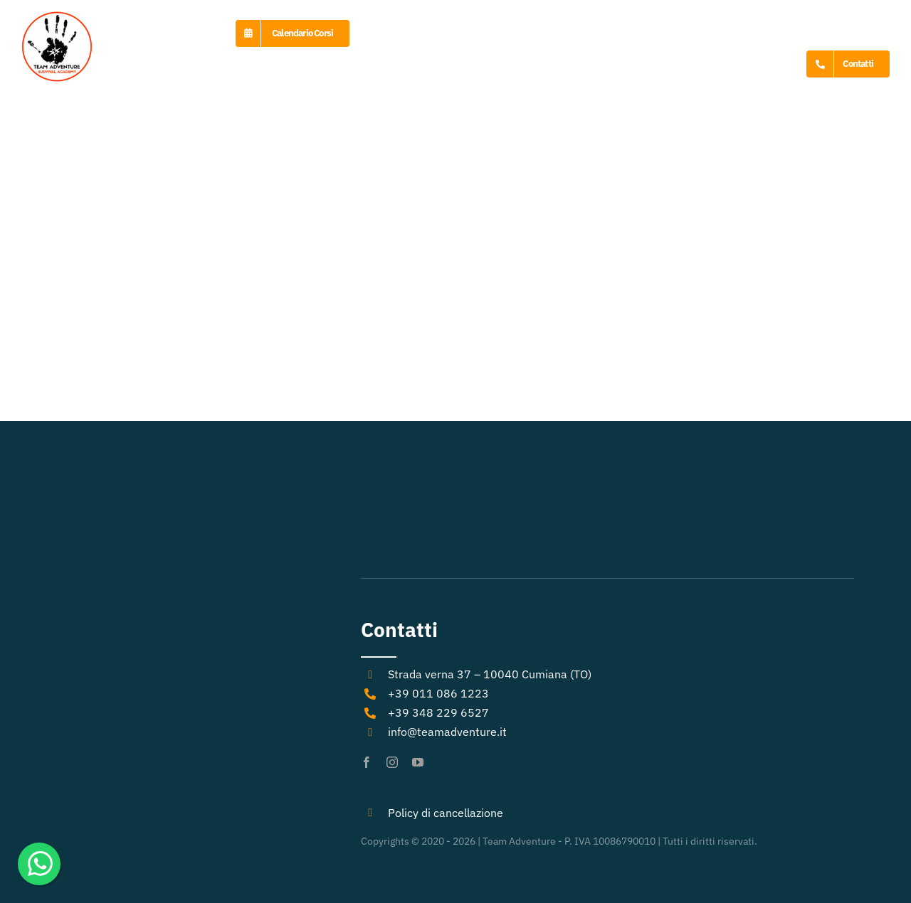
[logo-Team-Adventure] (57, 17)
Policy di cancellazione (445, 813)
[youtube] (417, 762)
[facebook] (366, 762)
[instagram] (392, 762)
